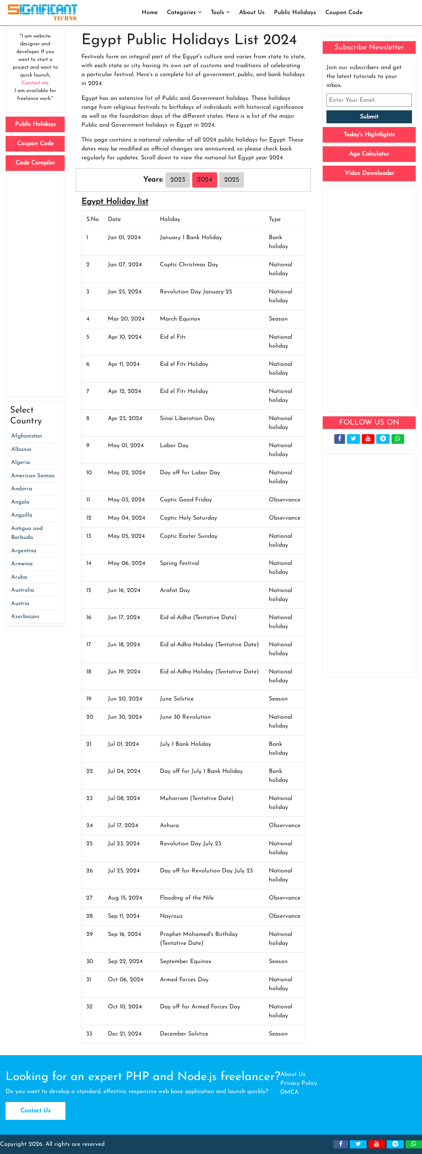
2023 (177, 179)
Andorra (21, 489)
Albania (21, 449)
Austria (20, 604)
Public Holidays (295, 13)
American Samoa (33, 476)
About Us (252, 13)
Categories (184, 12)
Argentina (23, 551)
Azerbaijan (25, 617)
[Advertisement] (35, 284)
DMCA (289, 1092)
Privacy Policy (298, 1083)
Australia (22, 590)
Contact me (35, 83)
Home (150, 13)
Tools (220, 12)
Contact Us (35, 1111)
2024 (204, 179)
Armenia (22, 564)
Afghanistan (26, 436)
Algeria (20, 462)
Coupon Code (344, 13)
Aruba (19, 577)
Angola (20, 502)
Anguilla (21, 515)
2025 (231, 179)
